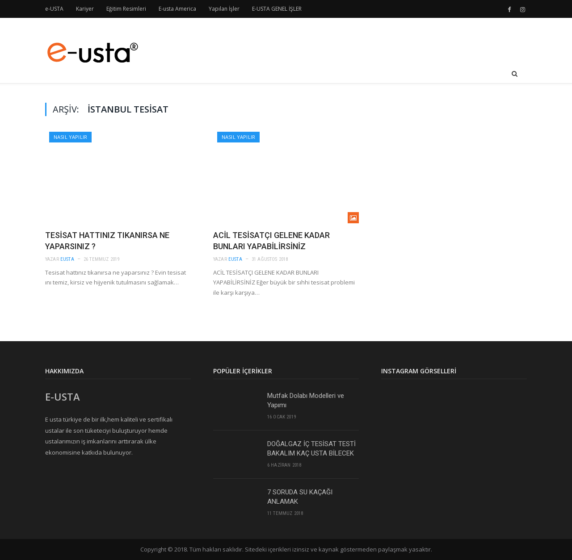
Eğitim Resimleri (126, 9)
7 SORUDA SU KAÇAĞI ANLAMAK (299, 497)
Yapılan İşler (224, 9)
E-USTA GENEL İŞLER (277, 9)
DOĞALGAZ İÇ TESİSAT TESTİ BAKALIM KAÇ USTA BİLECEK (311, 448)
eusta (67, 259)
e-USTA (54, 9)
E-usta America (177, 9)
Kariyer (85, 9)
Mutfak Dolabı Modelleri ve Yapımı (305, 400)
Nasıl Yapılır (70, 137)
